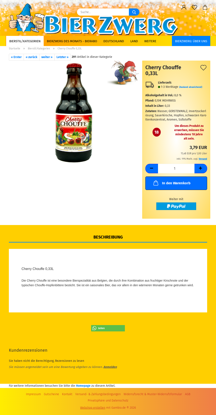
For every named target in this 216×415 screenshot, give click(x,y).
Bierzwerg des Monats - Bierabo (72, 41)
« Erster (16, 57)
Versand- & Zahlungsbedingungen (98, 394)
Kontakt (67, 394)
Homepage (83, 386)
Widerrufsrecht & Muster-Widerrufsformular (153, 394)
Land (134, 41)
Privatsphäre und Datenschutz (108, 400)
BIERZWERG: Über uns (191, 41)
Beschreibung (108, 237)
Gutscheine (51, 394)
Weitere (150, 41)
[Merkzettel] (194, 7)
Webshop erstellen (92, 408)
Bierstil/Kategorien (24, 41)
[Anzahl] (176, 168)
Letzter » (63, 57)
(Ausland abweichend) (190, 87)
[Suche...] (134, 12)
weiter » (47, 57)
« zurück (31, 57)
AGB (187, 394)
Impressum (33, 394)
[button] (184, 7)
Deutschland (113, 41)
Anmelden (110, 367)
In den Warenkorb (171, 182)
